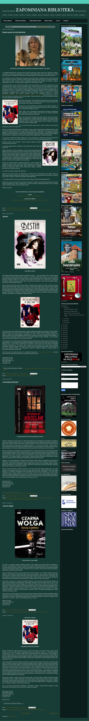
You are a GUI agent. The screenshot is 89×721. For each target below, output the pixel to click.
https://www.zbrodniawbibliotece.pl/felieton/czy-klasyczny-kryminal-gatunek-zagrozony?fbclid (22, 94)
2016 (64, 342)
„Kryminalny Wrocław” (10, 382)
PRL (42, 612)
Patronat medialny (20, 20)
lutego (65, 320)
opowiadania (20, 499)
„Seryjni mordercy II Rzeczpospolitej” (72, 313)
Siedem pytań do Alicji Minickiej (13, 32)
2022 (64, 330)
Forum (58, 20)
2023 (64, 328)
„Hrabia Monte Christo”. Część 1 (71, 309)
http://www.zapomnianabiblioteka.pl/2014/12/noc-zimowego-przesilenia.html (20, 493)
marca (65, 318)
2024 (64, 326)
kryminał (26, 210)
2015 (64, 344)
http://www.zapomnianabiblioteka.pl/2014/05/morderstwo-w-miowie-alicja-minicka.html (30, 200)
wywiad (49, 210)
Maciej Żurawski (29, 612)
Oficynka (37, 210)
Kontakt (66, 20)
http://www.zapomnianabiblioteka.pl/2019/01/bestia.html (30, 195)
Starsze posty (53, 713)
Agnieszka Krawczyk (23, 497)
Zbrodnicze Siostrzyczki (33, 499)
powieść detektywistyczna (36, 709)
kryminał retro (32, 210)
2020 (64, 334)
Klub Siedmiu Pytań (35, 20)
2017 (64, 340)
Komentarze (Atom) (12, 716)
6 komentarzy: (23, 707)
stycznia (66, 322)
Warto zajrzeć (48, 20)
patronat (41, 210)
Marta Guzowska (46, 497)
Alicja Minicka (12, 210)
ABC (7, 210)
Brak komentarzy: (24, 208)
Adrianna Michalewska (14, 497)
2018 (64, 338)
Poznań (45, 210)
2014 (64, 346)
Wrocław (25, 499)
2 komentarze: (23, 609)
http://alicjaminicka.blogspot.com (45, 352)
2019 (64, 336)
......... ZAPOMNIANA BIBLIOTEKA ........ (44, 10)
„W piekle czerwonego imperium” (71, 311)
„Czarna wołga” (8, 506)
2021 (64, 332)
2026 (64, 305)
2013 (64, 348)
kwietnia (66, 307)
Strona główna (7, 20)
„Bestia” (5, 216)
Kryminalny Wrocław (33, 497)
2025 (64, 325)
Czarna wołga (12, 612)
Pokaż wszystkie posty (42, 26)
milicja (35, 612)
